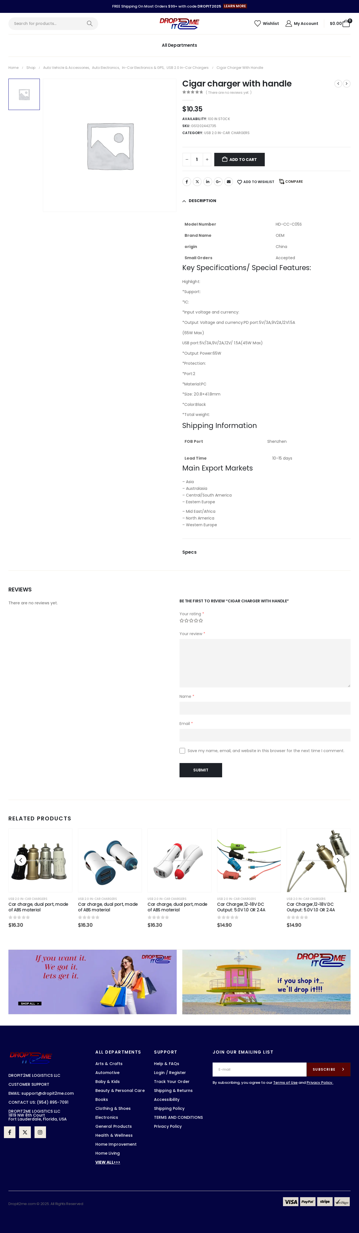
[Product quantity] (197, 159)
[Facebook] (9, 1132)
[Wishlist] (266, 23)
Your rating (192, 614)
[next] (347, 84)
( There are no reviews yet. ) (229, 92)
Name (187, 696)
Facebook (186, 181)
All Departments (179, 45)
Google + (218, 181)
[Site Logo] (179, 23)
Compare (294, 181)
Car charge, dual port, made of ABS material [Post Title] (38, 907)
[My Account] (301, 23)
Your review (192, 634)
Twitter (197, 181)
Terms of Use (285, 1082)
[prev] (338, 84)
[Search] (89, 23)
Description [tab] (202, 200)
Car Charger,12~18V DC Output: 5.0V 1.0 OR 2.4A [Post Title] (241, 907)
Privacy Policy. (320, 1082)
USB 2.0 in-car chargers (227, 132)
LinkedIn (207, 181)
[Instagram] (40, 1132)
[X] (25, 1132)
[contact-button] (329, 1070)
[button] (235, 6)
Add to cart (243, 159)
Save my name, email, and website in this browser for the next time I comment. (266, 751)
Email (228, 181)
